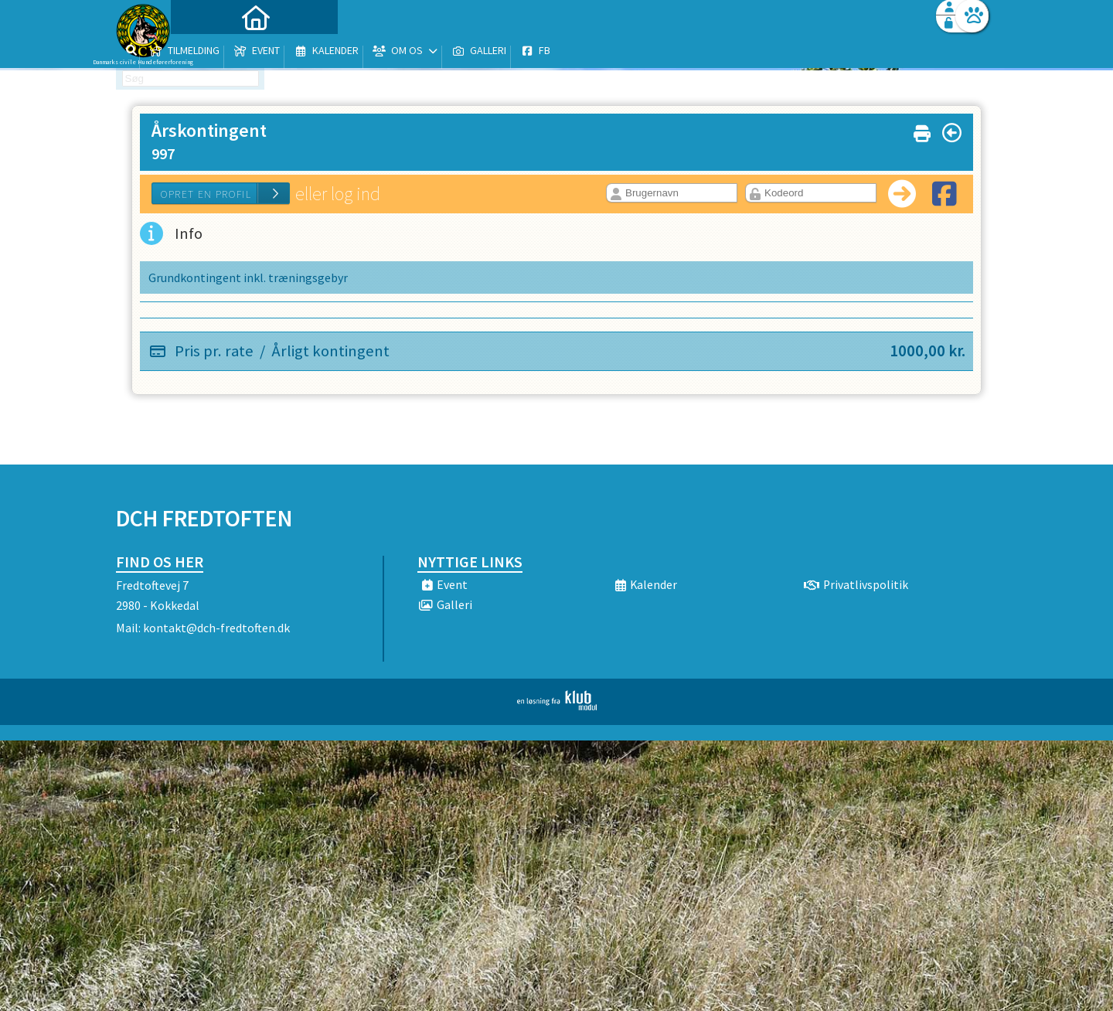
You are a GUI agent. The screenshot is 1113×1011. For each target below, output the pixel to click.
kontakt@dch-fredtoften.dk (216, 627)
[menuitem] (212, 52)
